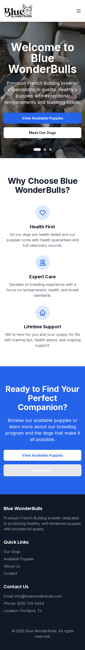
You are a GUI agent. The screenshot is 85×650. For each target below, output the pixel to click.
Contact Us (43, 470)
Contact (10, 573)
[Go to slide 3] (50, 149)
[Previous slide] (9, 90)
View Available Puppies (42, 118)
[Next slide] (75, 90)
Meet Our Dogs (42, 132)
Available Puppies (19, 559)
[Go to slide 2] (45, 149)
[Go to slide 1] (37, 149)
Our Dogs (12, 551)
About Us (12, 566)
